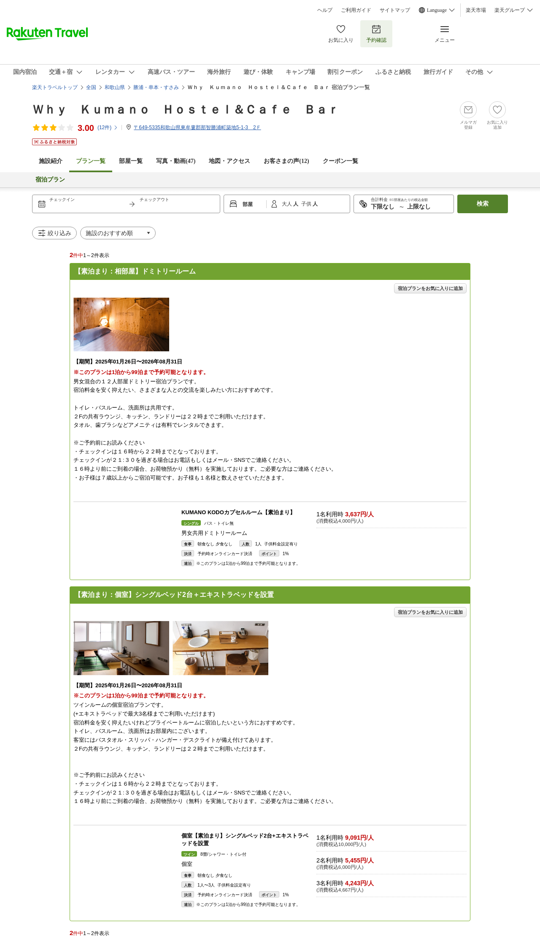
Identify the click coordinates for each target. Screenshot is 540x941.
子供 (307, 204)
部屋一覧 (131, 161)
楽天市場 (476, 10)
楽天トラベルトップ (55, 87)
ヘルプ (324, 10)
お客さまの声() (286, 161)
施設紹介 (50, 161)
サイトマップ (395, 10)
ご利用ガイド (356, 10)
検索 (483, 204)
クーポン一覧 (340, 161)
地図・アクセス (229, 161)
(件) (107, 127)
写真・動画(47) (175, 161)
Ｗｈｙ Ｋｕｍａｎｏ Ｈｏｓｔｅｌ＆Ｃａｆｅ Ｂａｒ (185, 109)
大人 (287, 204)
